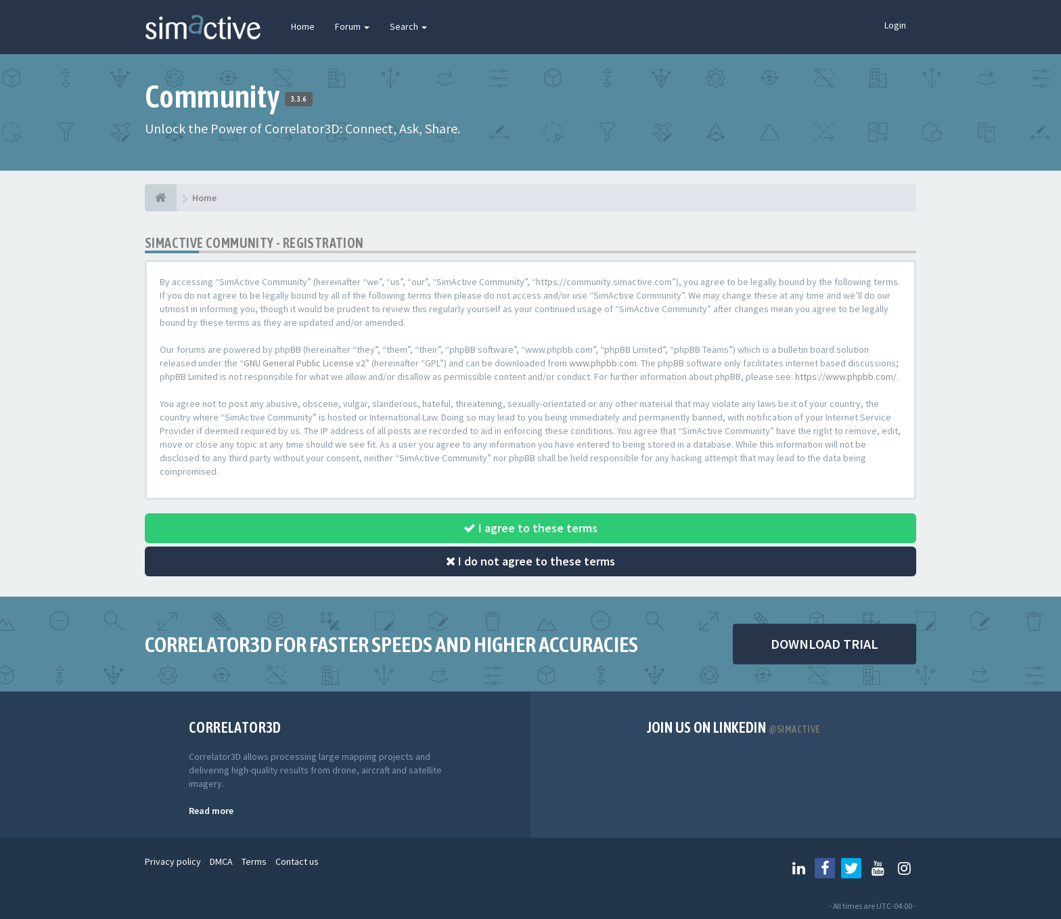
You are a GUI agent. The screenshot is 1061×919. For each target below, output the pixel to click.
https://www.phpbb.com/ (846, 376)
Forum (352, 26)
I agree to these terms (530, 528)
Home (303, 26)
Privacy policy (173, 861)
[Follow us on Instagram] (904, 868)
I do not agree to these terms (530, 561)
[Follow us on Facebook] (825, 868)
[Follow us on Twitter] (851, 868)
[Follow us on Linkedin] (798, 868)
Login (895, 25)
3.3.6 (299, 99)
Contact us (297, 861)
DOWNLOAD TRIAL (824, 643)
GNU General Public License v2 (304, 363)
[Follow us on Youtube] (877, 868)
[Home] (161, 197)
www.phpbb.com (603, 363)
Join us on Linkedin (734, 727)
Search (408, 26)
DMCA (221, 861)
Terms (254, 861)
